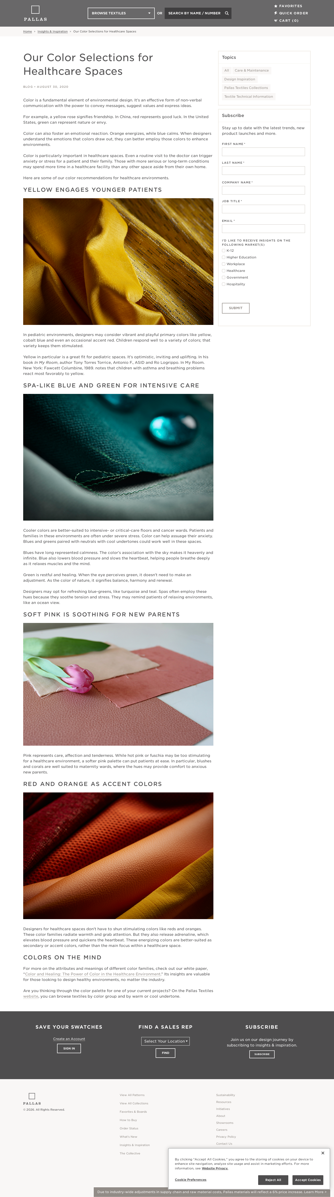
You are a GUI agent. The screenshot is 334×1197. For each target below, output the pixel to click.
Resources (223, 1102)
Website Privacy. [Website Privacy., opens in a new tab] (215, 1168)
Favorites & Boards (133, 1111)
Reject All (273, 1180)
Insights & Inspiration (53, 31)
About (220, 1116)
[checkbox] (263, 267)
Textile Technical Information (248, 96)
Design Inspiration (239, 79)
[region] (249, 1169)
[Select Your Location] (165, 1041)
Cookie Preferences (190, 1179)
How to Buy (128, 1120)
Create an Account (69, 1039)
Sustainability (225, 1095)
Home (27, 31)
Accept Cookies (308, 1180)
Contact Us (224, 1143)
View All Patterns (132, 1095)
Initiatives (223, 1109)
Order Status (129, 1128)
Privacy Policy (226, 1136)
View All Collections (134, 1103)
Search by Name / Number (194, 13)
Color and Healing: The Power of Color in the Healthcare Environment (93, 974)
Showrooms (224, 1123)
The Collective (130, 1153)
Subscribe (262, 1054)
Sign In (69, 1048)
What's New (128, 1136)
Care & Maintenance (252, 70)
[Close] (323, 1153)
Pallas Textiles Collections (246, 88)
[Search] (226, 13)
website (30, 996)
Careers (221, 1129)
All (226, 70)
